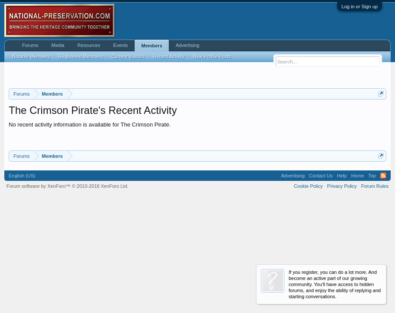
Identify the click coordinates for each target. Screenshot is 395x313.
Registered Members (81, 56)
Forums (30, 45)
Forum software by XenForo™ (67, 186)
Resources (88, 45)
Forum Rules (374, 186)
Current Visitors (128, 56)
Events (120, 45)
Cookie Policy (308, 186)
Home (357, 175)
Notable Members (31, 56)
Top (372, 175)
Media (57, 45)
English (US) (22, 175)
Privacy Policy (342, 186)
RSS (383, 176)
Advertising (187, 45)
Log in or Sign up (360, 6)
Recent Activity (168, 56)
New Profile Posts (212, 56)
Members (151, 45)
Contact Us (320, 175)
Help (342, 175)
